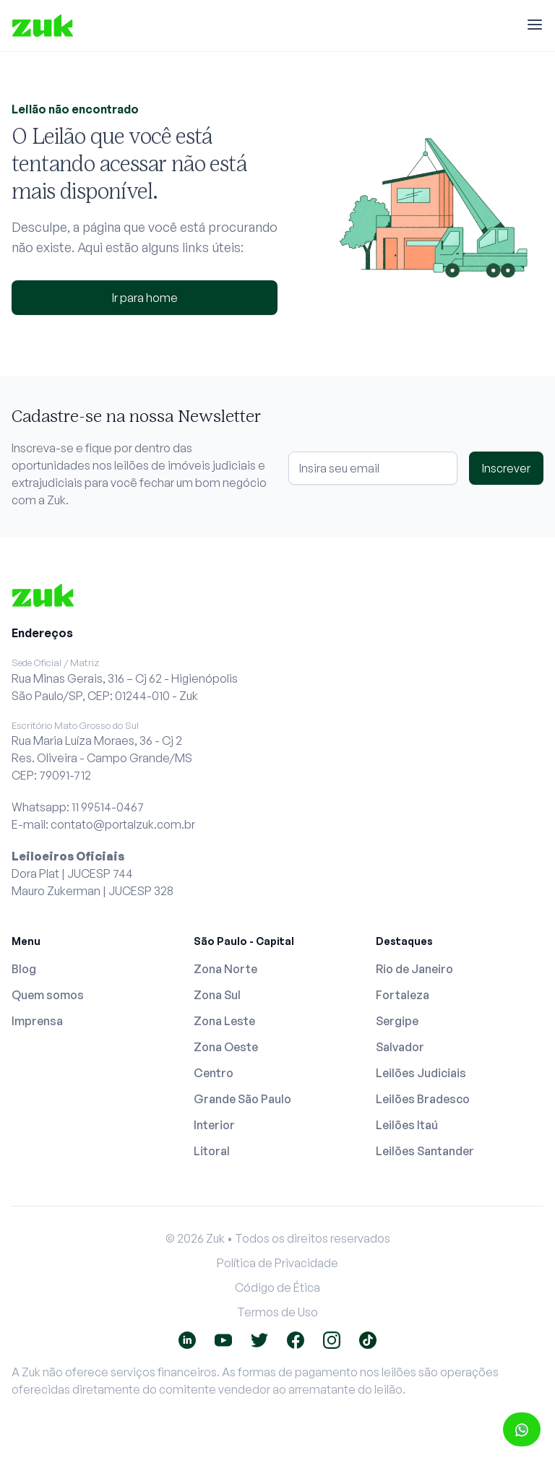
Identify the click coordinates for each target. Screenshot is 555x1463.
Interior (214, 1125)
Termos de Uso (277, 1312)
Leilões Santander (425, 1151)
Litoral (212, 1151)
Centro (213, 1073)
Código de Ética (277, 1287)
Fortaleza (402, 995)
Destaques (404, 941)
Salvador (400, 1047)
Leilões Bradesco (423, 1099)
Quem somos (48, 995)
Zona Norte (225, 969)
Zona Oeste (226, 1047)
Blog (24, 969)
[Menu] (534, 25)
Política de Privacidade (277, 1263)
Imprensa (37, 1021)
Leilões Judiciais (421, 1073)
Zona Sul (217, 995)
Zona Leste (224, 1021)
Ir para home (145, 297)
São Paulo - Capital (244, 941)
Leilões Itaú (407, 1125)
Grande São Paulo (242, 1099)
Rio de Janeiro (414, 969)
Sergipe (397, 1021)
